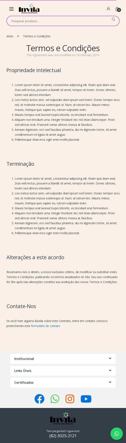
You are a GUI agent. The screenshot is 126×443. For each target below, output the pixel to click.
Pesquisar (113, 21)
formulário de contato (45, 326)
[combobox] (57, 21)
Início (9, 36)
